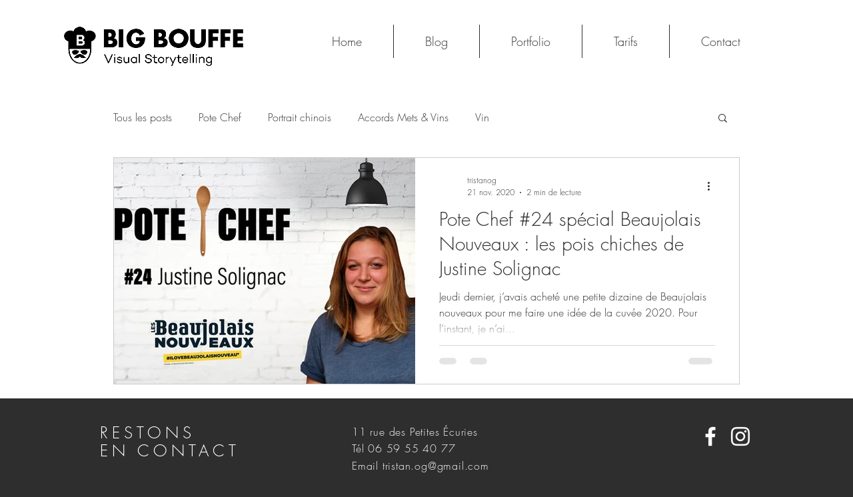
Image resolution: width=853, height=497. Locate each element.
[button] (722, 119)
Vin (482, 117)
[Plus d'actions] (713, 186)
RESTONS (152, 432)
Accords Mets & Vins (403, 117)
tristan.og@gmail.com (436, 465)
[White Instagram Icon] (740, 436)
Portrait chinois (299, 117)
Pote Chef (220, 117)
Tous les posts (142, 117)
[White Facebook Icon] (710, 436)
